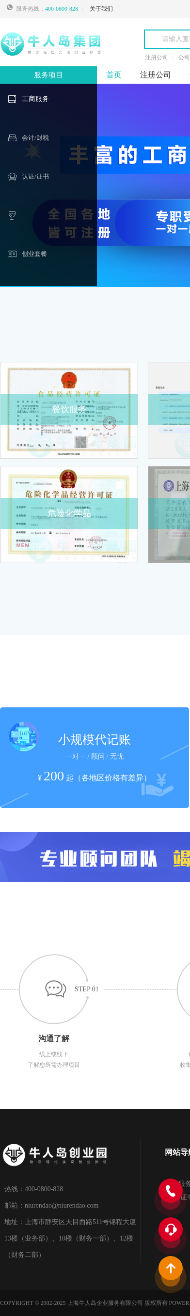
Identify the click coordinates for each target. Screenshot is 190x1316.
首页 (114, 75)
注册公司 (155, 75)
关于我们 (101, 8)
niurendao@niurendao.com (61, 1205)
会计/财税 (35, 137)
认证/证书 (35, 176)
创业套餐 (34, 253)
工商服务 (35, 99)
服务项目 (48, 75)
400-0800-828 (61, 8)
